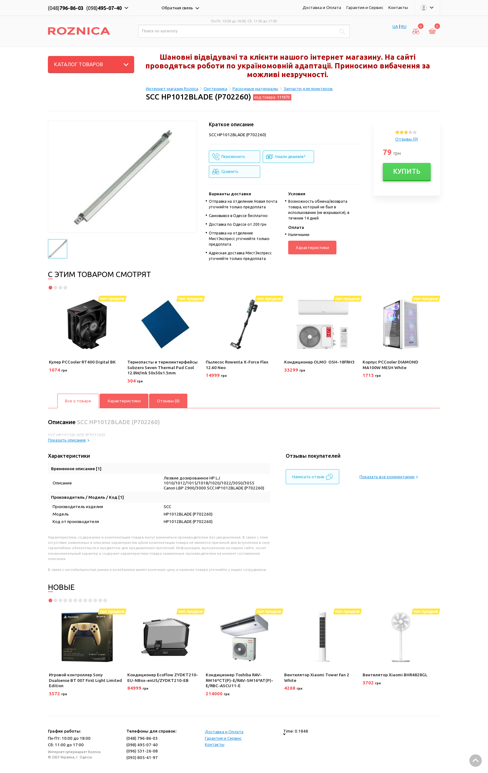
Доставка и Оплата (322, 7)
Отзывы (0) (406, 139)
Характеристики (312, 247)
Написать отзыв (312, 477)
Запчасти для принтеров (308, 88)
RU (403, 26)
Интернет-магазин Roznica (172, 88)
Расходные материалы (255, 88)
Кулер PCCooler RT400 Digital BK (82, 361)
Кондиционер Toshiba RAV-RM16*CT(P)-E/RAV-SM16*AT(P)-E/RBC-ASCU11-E (239, 680)
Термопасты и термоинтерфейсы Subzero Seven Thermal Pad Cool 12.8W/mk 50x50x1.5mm (162, 367)
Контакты (398, 7)
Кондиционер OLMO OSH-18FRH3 (319, 361)
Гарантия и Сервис (364, 7)
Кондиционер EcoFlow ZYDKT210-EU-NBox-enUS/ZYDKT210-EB (162, 677)
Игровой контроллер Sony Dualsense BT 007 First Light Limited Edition (85, 680)
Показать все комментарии (388, 476)
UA (395, 26)
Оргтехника (215, 88)
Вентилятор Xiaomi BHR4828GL (395, 674)
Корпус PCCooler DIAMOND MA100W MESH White (390, 364)
